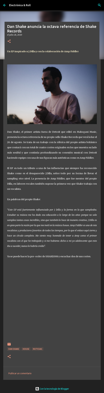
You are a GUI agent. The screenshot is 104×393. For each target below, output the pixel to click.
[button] (9, 41)
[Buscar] (99, 5)
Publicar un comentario (20, 373)
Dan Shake (13, 349)
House (26, 349)
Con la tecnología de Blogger (52, 388)
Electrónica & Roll (20, 5)
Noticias (37, 349)
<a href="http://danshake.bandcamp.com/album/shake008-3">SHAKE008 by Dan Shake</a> (52, 302)
